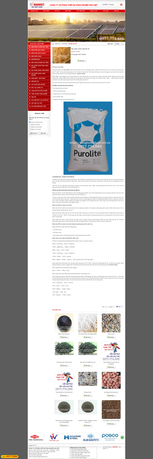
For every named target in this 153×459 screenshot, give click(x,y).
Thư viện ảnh (80, 11)
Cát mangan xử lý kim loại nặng (111, 420)
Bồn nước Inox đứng (38, 50)
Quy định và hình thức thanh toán (80, 451)
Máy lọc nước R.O (37, 87)
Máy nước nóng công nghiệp (38, 74)
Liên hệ (116, 11)
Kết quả (43, 133)
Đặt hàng (82, 60)
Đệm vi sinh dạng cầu (64, 334)
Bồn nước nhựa (36, 56)
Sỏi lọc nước (111, 334)
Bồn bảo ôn (35, 81)
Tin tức (57, 11)
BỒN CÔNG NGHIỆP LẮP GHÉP (40, 62)
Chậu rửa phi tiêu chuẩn (39, 90)
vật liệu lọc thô (36, 103)
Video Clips (94, 11)
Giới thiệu (46, 11)
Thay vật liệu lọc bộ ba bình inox (64, 392)
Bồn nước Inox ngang (38, 53)
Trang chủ (34, 11)
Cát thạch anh (87, 392)
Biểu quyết (33, 133)
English (117, 43)
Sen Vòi (33, 97)
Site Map (106, 11)
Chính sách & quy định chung (79, 449)
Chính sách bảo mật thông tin (79, 457)
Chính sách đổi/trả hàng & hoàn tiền (80, 456)
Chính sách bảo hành (76, 454)
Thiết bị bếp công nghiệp (39, 94)
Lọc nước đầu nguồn (38, 84)
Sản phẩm (68, 11)
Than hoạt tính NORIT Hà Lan (87, 362)
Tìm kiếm (105, 4)
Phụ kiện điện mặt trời (38, 106)
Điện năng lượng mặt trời (39, 47)
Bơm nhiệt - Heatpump (38, 78)
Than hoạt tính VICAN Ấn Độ (64, 362)
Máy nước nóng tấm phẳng (40, 70)
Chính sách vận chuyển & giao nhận (80, 452)
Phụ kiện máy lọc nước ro (39, 100)
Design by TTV (32, 445)
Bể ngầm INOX (35, 59)
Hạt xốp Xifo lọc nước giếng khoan (88, 334)
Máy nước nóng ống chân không (39, 66)
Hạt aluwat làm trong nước (111, 392)
